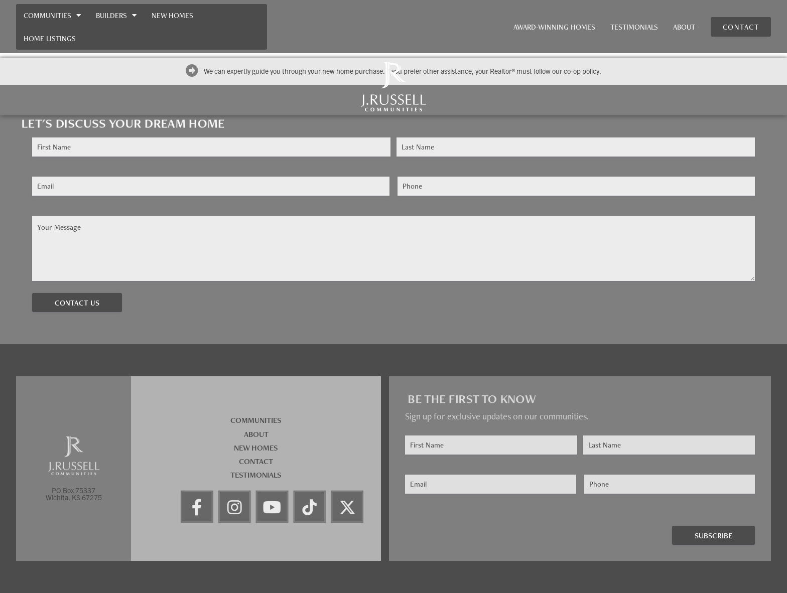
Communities (52, 15)
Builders (116, 15)
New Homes (172, 15)
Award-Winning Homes (554, 27)
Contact (256, 461)
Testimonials (634, 27)
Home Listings (50, 38)
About (684, 27)
